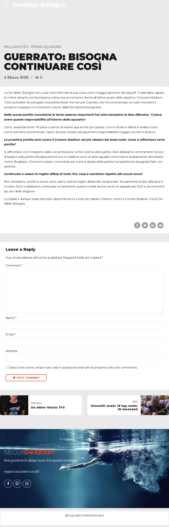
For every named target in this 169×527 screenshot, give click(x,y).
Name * (11, 319)
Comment (14, 265)
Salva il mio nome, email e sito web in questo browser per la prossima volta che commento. (73, 369)
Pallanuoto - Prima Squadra (32, 47)
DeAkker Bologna (39, 4)
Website (11, 352)
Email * (10, 335)
